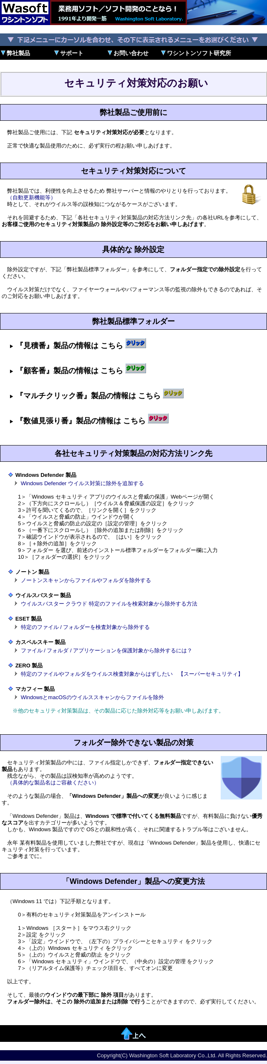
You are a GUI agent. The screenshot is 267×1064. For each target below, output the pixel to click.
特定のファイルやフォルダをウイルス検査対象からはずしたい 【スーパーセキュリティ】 (132, 674)
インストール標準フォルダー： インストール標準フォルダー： (133, 419)
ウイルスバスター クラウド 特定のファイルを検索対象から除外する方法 (109, 604)
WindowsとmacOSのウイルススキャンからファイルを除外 (92, 697)
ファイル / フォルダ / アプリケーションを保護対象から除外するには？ (107, 650)
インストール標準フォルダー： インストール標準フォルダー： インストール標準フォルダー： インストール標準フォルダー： (133, 344)
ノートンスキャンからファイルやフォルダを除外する (86, 580)
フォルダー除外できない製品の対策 (133, 742)
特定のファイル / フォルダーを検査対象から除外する (85, 627)
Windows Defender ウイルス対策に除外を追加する (82, 483)
